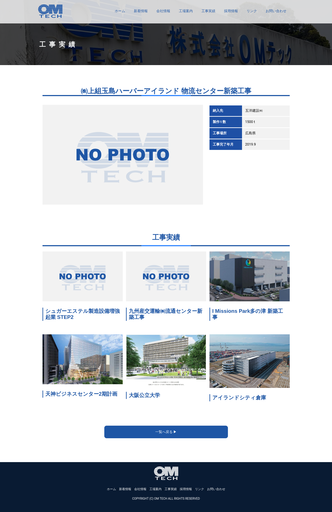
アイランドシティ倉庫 (239, 397)
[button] (166, 432)
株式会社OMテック (50, 11)
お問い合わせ (276, 11)
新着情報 (141, 11)
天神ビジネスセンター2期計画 (81, 394)
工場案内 (186, 11)
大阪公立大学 (144, 395)
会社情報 (163, 11)
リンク (252, 11)
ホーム (120, 11)
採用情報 (231, 11)
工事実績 (208, 11)
